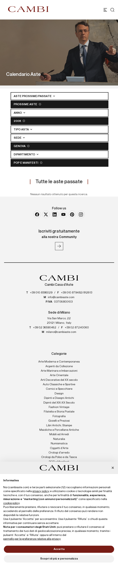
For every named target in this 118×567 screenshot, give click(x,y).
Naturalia (59, 439)
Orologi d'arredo (59, 452)
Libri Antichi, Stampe (59, 425)
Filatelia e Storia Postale (59, 411)
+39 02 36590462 (44, 327)
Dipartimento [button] (25, 154)
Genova (22, 146)
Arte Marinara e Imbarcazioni (59, 370)
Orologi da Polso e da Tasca (59, 457)
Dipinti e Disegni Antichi (59, 398)
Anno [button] (18, 112)
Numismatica (59, 443)
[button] (112, 468)
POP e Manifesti (28, 162)
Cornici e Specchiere (59, 388)
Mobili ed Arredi (59, 434)
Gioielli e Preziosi (59, 420)
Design (59, 393)
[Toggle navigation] (105, 9)
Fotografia (59, 416)
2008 (19, 120)
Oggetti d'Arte (59, 448)
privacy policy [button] (40, 491)
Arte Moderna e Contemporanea (59, 361)
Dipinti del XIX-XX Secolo (59, 402)
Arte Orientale (59, 375)
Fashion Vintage (59, 407)
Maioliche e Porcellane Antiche (59, 429)
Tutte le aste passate (59, 181)
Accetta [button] (59, 549)
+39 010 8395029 (41, 292)
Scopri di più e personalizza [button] (59, 558)
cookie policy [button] (11, 503)
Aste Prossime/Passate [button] (33, 96)
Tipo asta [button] (21, 129)
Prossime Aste (27, 104)
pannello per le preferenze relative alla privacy (32, 539)
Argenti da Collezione (59, 366)
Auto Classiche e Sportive (59, 384)
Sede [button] (18, 137)
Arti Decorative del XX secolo (59, 380)
